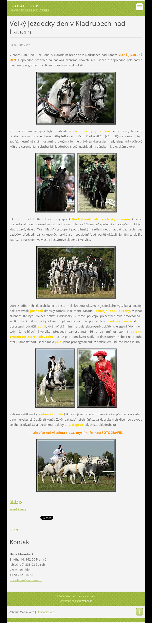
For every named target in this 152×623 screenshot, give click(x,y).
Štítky (15, 501)
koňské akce (18, 509)
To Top (139, 611)
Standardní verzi (46, 612)
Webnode (86, 600)
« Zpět (14, 530)
